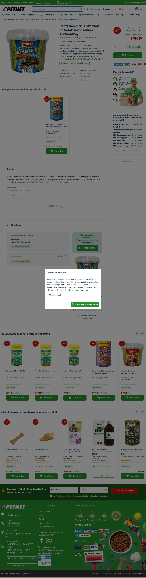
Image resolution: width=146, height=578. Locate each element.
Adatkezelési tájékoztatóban (68, 290)
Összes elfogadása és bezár (85, 304)
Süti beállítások (55, 295)
